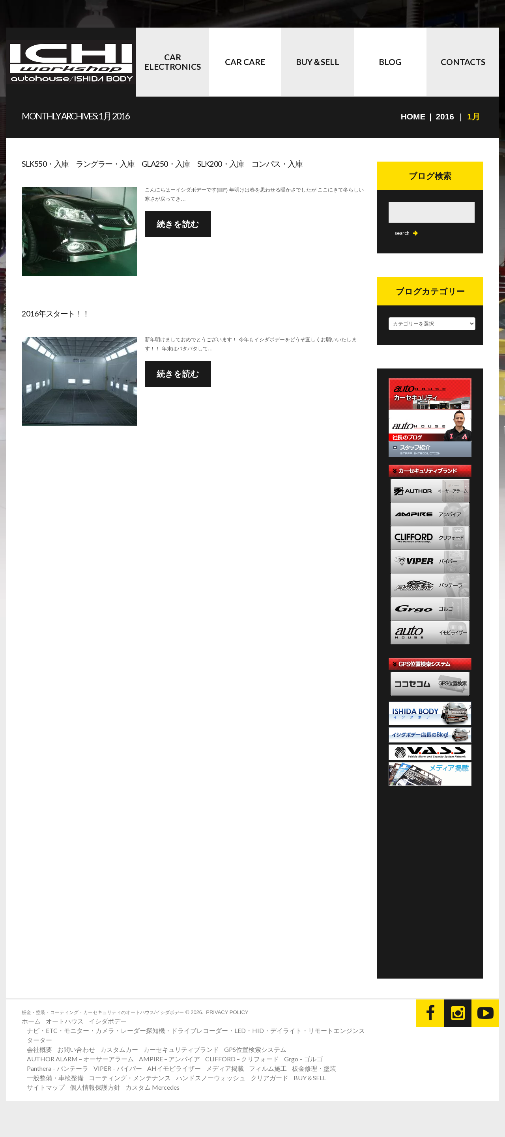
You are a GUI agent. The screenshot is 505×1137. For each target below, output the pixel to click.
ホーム (31, 1021)
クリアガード (269, 1077)
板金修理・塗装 (314, 1068)
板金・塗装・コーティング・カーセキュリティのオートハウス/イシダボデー (103, 1012)
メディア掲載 (225, 1068)
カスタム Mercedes (152, 1087)
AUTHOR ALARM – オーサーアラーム (80, 1059)
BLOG (390, 62)
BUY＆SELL (317, 62)
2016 (445, 116)
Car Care (245, 62)
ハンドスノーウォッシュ (210, 1077)
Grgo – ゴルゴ (303, 1059)
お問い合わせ (76, 1049)
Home (412, 116)
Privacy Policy (227, 1012)
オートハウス (65, 1021)
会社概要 (39, 1049)
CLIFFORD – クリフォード (242, 1059)
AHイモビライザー (174, 1068)
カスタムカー (119, 1049)
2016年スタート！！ (56, 313)
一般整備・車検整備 (55, 1077)
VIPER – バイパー (118, 1068)
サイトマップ (46, 1087)
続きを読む (178, 224)
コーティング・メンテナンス (130, 1077)
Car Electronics (172, 61)
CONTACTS (463, 62)
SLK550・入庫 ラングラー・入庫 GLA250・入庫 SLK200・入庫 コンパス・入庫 (162, 163)
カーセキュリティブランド (181, 1049)
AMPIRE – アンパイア (169, 1059)
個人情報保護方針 (95, 1087)
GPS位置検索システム (255, 1049)
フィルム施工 (268, 1068)
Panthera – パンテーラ (57, 1068)
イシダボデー (108, 1021)
